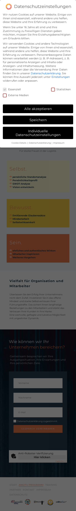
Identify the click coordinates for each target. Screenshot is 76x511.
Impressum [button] (58, 140)
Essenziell (12, 87)
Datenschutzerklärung (46, 71)
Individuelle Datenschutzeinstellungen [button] (38, 130)
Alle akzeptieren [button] (38, 106)
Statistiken (61, 87)
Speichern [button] (38, 117)
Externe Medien (16, 93)
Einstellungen (60, 74)
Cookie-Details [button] (19, 140)
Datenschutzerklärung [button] (40, 140)
